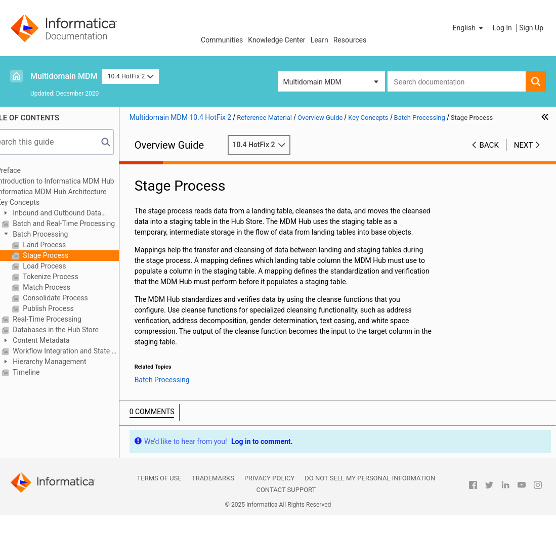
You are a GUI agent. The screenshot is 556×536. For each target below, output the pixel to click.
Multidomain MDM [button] (312, 82)
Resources (350, 40)
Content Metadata (60, 340)
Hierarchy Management (69, 362)
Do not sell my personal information (370, 499)
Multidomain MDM (63, 76)
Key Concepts (38, 202)
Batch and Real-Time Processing (83, 223)
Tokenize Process (70, 277)
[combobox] (457, 81)
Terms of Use (159, 499)
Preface (29, 170)
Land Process (63, 245)
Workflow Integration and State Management (85, 351)
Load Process (64, 266)
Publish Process (67, 308)
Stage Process (65, 255)
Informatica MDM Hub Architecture (71, 192)
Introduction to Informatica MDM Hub (76, 181)
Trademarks (213, 499)
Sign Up (531, 28)
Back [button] (489, 145)
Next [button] (523, 145)
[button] (469, 27)
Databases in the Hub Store (75, 330)
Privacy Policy (269, 499)
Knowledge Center (276, 40)
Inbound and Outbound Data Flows (71, 213)
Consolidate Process (74, 298)
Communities (222, 40)
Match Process (66, 287)
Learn (319, 40)
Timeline (45, 372)
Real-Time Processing (66, 319)
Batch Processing (60, 234)
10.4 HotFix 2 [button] (130, 76)
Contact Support (286, 511)
